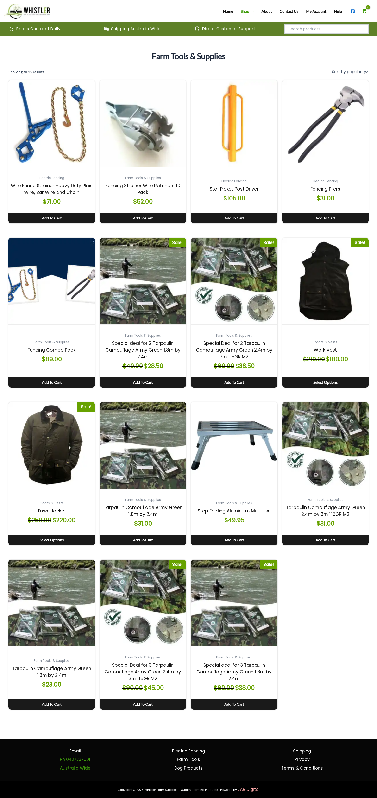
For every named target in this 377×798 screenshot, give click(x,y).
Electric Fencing (188, 751)
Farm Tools (188, 759)
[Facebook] (353, 11)
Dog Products (188, 768)
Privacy (302, 759)
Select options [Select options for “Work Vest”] (325, 382)
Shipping (302, 751)
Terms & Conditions (302, 768)
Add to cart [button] (52, 218)
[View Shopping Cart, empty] (364, 11)
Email (75, 751)
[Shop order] (349, 72)
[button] (251, 11)
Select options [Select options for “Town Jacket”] (51, 540)
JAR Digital (249, 789)
